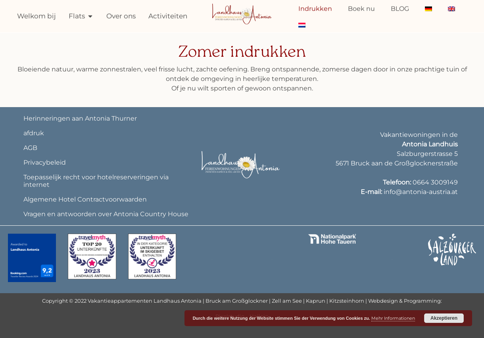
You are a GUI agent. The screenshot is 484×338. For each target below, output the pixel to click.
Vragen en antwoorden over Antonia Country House (105, 214)
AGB (30, 148)
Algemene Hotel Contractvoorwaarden (85, 199)
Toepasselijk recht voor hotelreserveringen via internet (96, 180)
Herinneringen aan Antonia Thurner (80, 118)
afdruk (33, 133)
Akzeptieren (443, 318)
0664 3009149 (435, 182)
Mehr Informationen (393, 318)
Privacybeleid (44, 162)
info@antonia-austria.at (421, 192)
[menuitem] (301, 23)
